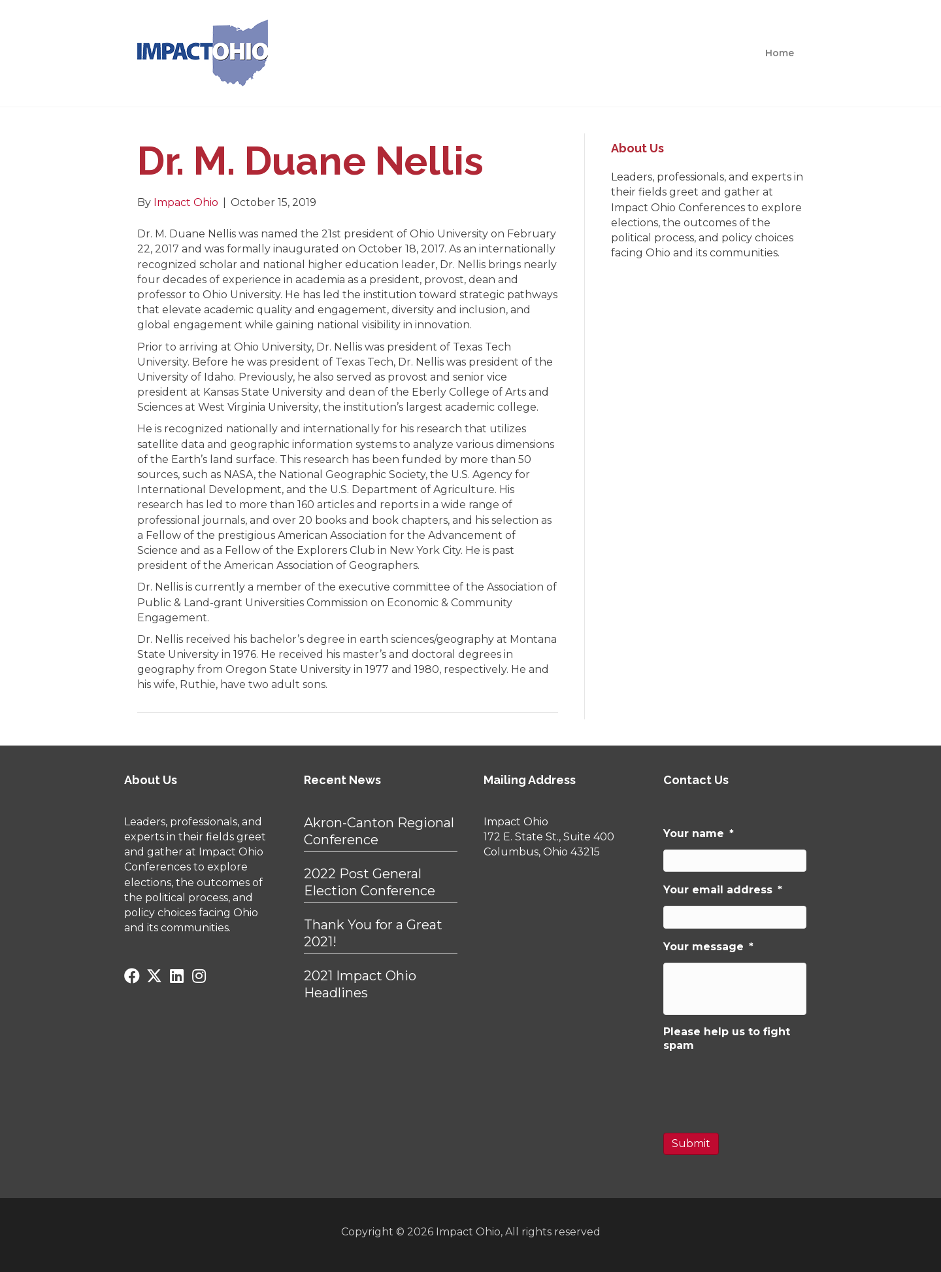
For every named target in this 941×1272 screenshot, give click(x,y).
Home (779, 53)
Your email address (722, 890)
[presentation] (762, 1086)
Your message (708, 946)
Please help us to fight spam (726, 1038)
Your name (698, 833)
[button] (132, 976)
